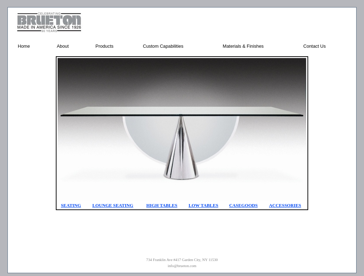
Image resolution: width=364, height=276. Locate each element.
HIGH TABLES (161, 205)
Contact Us (314, 46)
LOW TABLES (204, 205)
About (63, 46)
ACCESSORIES (285, 205)
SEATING (71, 205)
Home (24, 46)
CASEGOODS (243, 205)
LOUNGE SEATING (112, 205)
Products (105, 46)
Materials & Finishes (243, 46)
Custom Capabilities (163, 46)
